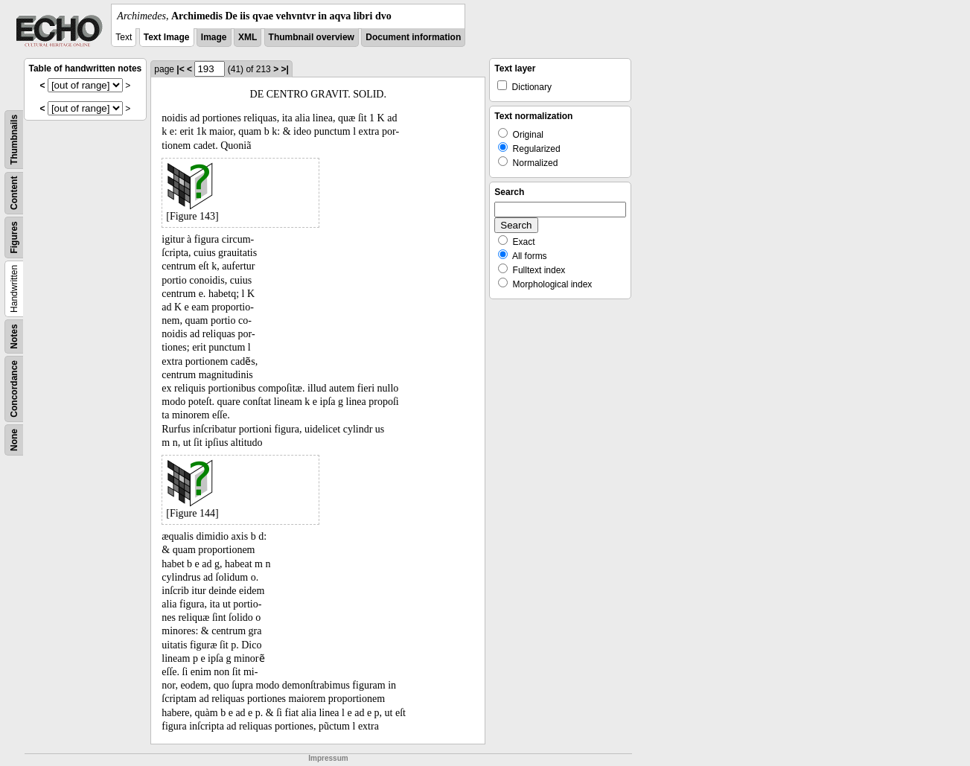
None (14, 440)
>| (284, 69)
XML (247, 37)
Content (14, 193)
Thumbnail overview (311, 37)
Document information (413, 37)
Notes (14, 336)
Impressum (328, 758)
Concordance (14, 389)
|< (180, 69)
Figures (14, 237)
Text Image (167, 37)
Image (214, 37)
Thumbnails (14, 140)
